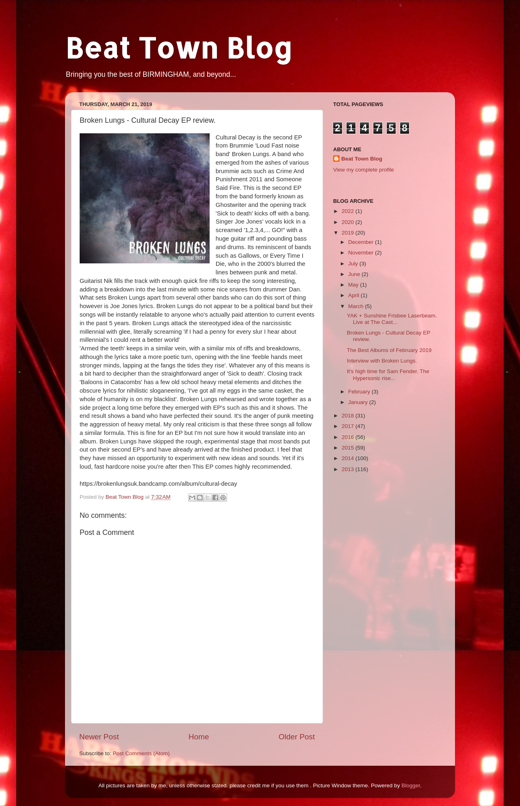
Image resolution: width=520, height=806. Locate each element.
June (355, 274)
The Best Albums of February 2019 (389, 350)
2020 (348, 222)
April (354, 295)
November (361, 253)
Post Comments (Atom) (141, 753)
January (358, 402)
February (360, 392)
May (354, 285)
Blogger (410, 785)
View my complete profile (363, 170)
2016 (348, 437)
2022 (348, 211)
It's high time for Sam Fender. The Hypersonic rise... (388, 374)
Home (198, 736)
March (356, 306)
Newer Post (99, 736)
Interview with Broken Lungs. (382, 361)
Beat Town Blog (178, 47)
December (361, 242)
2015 (348, 448)
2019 (348, 233)
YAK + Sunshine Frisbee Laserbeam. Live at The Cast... (392, 319)
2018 (348, 416)
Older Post (297, 736)
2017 (348, 426)
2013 (348, 469)
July (354, 264)
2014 (348, 458)
